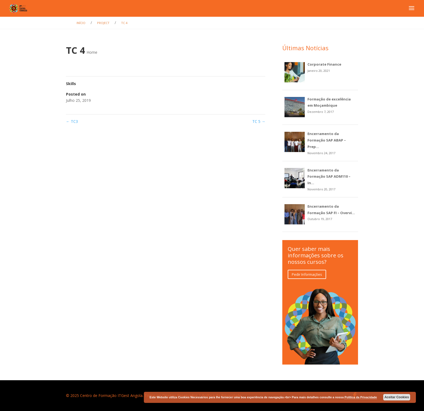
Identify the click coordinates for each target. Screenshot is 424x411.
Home (92, 52)
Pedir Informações (307, 274)
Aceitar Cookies (397, 397)
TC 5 (258, 121)
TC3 (72, 121)
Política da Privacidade (361, 397)
